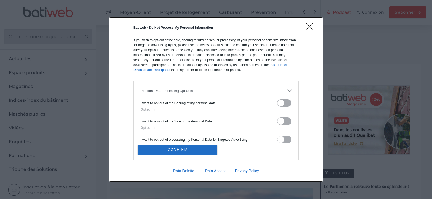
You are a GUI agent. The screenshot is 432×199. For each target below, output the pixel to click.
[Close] (311, 28)
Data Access (215, 171)
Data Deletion (184, 171)
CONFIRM (178, 150)
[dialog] (216, 99)
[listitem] (216, 90)
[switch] (284, 102)
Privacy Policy (247, 171)
